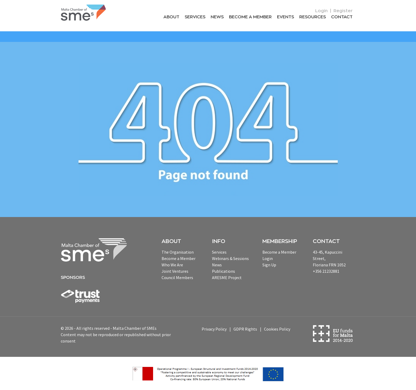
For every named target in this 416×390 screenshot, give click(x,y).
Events (285, 17)
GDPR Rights (245, 329)
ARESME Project (227, 277)
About (171, 17)
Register (343, 11)
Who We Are (172, 264)
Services (195, 17)
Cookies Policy (277, 329)
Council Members (177, 277)
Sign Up (269, 264)
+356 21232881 (326, 271)
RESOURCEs (312, 17)
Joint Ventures (175, 271)
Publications (223, 271)
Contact (342, 17)
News (217, 17)
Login (321, 11)
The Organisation (178, 252)
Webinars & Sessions (230, 258)
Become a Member (250, 17)
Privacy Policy (214, 329)
